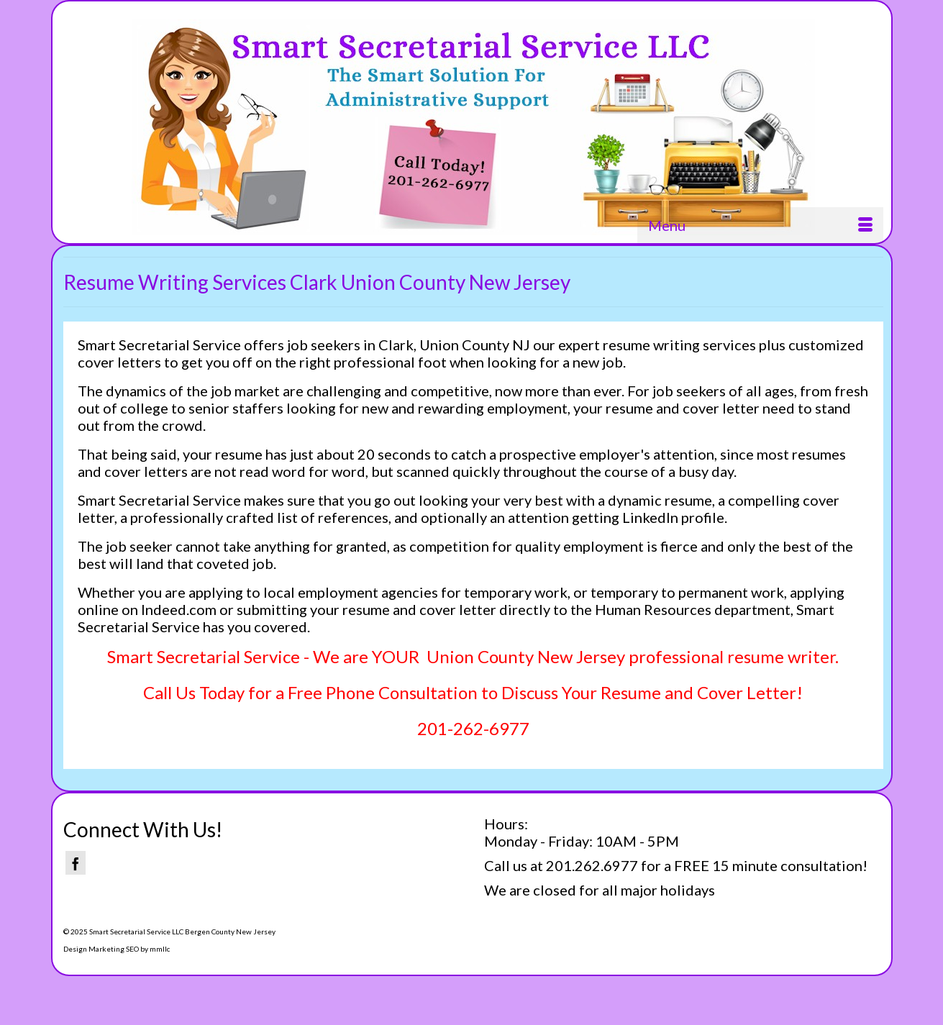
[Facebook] (75, 863)
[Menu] (760, 225)
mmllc (160, 948)
